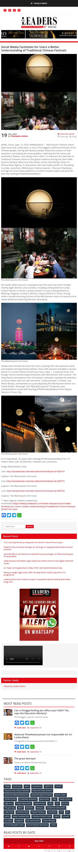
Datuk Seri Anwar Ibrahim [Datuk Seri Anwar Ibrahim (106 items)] (42, 790)
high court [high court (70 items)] (9, 803)
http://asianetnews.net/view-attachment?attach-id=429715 (35, 481)
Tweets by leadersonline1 (15, 686)
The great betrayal (25, 758)
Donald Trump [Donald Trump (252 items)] (10, 799)
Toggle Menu (39, 3)
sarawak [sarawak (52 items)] (66, 816)
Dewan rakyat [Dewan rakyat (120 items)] (60, 795)
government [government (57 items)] (44, 799)
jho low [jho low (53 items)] (65, 803)
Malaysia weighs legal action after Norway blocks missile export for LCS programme (34, 573)
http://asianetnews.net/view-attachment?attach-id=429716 (35, 490)
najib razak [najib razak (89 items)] (9, 812)
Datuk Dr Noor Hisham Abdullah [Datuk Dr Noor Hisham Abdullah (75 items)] (17, 790)
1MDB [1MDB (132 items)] (7, 786)
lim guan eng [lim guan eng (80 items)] (10, 808)
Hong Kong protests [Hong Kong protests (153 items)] (23, 803)
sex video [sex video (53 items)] (8, 820)
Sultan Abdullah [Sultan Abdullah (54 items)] (49, 820)
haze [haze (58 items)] (54, 799)
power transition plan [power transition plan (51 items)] (21, 816)
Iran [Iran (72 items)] (57, 803)
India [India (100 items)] (50, 803)
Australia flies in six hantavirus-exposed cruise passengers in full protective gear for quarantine (38, 555)
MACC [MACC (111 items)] (20, 808)
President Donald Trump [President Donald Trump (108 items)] (42, 816)
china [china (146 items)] (27, 786)
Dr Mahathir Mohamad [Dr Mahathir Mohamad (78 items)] (27, 799)
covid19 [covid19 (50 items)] (58, 786)
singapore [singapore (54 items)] (19, 820)
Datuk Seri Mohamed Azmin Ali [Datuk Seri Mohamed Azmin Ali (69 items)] (16, 795)
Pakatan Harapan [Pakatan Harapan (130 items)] (38, 812)
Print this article (66, 134)
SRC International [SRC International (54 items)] (33, 820)
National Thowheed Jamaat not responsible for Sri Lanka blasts (43, 736)
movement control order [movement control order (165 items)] (56, 808)
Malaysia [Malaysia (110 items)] (40, 808)
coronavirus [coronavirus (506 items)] (37, 786)
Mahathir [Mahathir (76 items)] (29, 808)
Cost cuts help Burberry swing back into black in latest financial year (33, 542)
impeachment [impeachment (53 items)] (40, 803)
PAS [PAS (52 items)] (61, 812)
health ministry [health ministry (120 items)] (65, 799)
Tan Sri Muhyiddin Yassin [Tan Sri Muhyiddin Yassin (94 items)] (14, 825)
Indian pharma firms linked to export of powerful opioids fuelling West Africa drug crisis (37, 580)
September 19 (34, 728)
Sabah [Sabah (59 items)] (57, 816)
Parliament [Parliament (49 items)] (52, 812)
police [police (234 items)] (7, 816)
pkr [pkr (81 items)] (67, 812)
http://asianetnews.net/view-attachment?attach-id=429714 (35, 471)
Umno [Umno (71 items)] (53, 825)
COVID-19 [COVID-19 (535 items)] (48, 786)
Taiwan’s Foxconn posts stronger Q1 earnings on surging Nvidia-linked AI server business (38, 548)
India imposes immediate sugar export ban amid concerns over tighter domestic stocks (38, 562)
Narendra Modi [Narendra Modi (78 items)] (22, 812)
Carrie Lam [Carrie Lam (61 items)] (17, 786)
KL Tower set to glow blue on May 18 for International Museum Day (33, 568)
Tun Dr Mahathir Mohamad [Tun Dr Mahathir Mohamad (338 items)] (37, 825)
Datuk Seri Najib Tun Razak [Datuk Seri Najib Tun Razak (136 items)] (42, 795)
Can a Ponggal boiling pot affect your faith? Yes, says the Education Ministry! (41, 712)
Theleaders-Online (19, 136)
